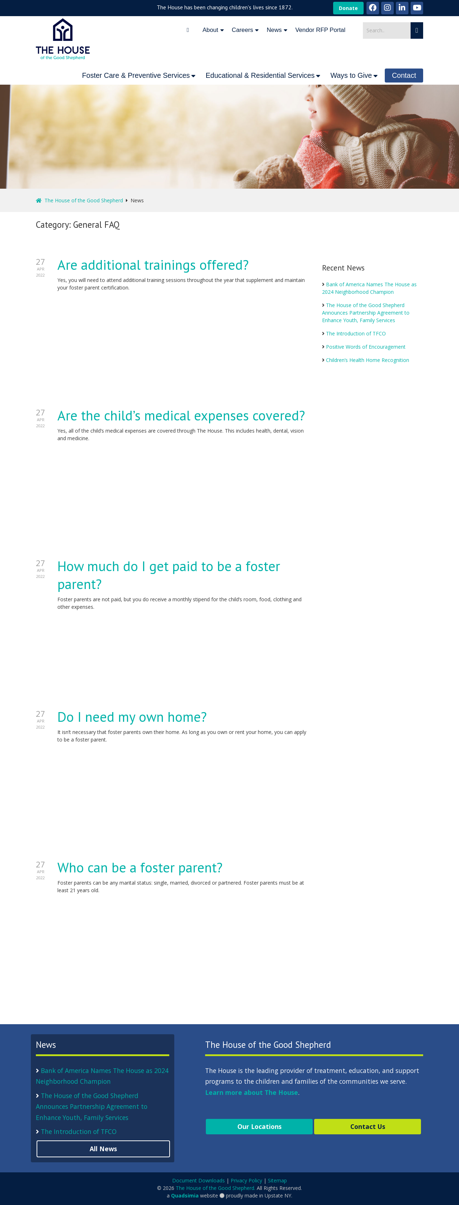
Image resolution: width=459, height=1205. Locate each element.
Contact (404, 75)
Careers (242, 30)
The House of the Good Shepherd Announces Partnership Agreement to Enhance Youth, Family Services (366, 313)
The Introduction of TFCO (356, 333)
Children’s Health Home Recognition (367, 360)
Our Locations (259, 1126)
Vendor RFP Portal (320, 30)
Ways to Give (351, 75)
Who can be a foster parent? (140, 867)
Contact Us (367, 1126)
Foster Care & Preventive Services (136, 75)
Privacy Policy (246, 1180)
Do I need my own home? (132, 717)
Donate (348, 8)
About (210, 30)
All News (103, 1148)
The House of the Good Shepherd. (215, 1188)
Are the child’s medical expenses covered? (181, 415)
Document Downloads (198, 1180)
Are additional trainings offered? (153, 265)
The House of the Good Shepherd (79, 200)
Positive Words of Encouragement (366, 346)
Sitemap (277, 1180)
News (274, 30)
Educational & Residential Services (259, 75)
